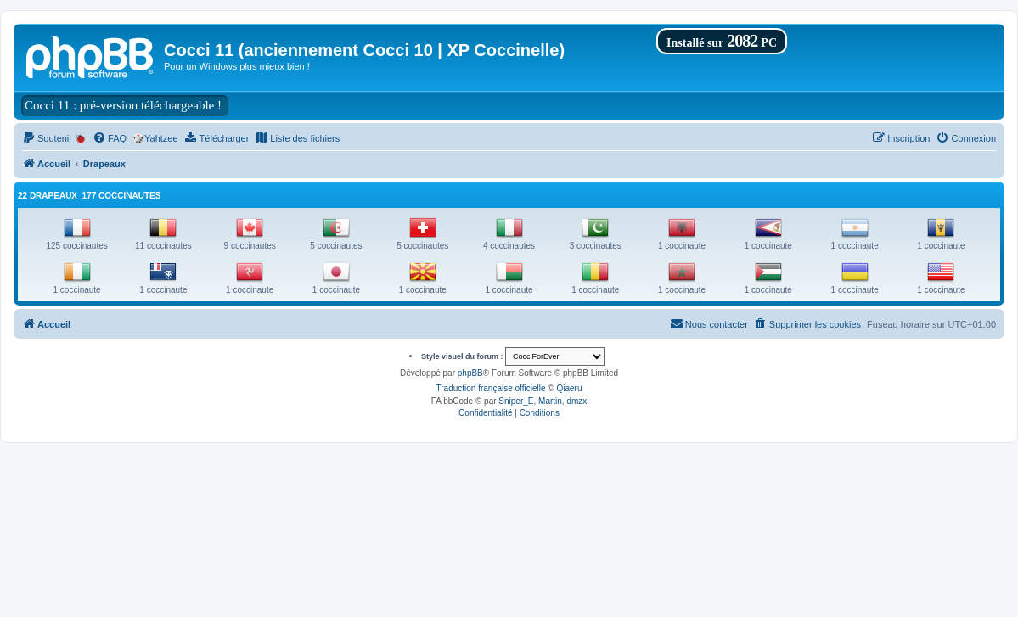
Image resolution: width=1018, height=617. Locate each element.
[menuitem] (54, 138)
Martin (550, 401)
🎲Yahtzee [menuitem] (155, 138)
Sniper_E (515, 401)
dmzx (576, 401)
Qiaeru (569, 388)
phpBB (470, 373)
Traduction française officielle (491, 388)
